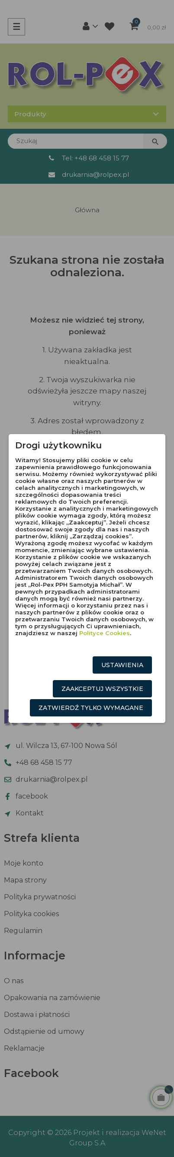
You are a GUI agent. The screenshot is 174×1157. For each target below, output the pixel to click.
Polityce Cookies (104, 633)
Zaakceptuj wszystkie (102, 689)
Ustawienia (122, 665)
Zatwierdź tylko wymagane (91, 708)
